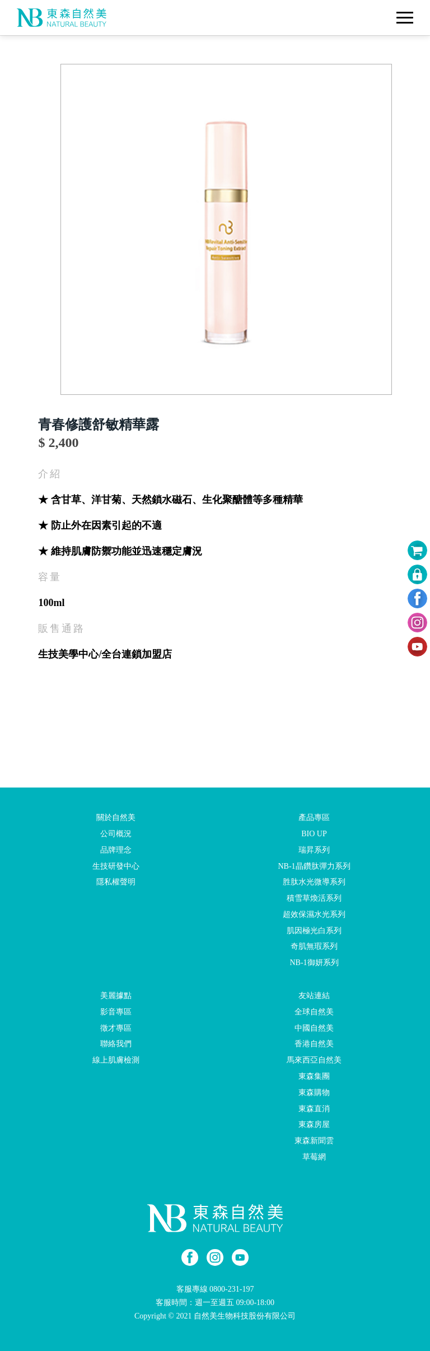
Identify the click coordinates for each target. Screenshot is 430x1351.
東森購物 (314, 1092)
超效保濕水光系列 (314, 914)
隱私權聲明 (115, 882)
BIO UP (314, 834)
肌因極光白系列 (314, 930)
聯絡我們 (116, 1044)
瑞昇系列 (314, 850)
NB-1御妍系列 (313, 962)
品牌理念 (116, 850)
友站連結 (314, 995)
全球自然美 (314, 1012)
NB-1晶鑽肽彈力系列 (314, 865)
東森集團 (314, 1076)
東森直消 (314, 1108)
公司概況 (116, 834)
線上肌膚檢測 (115, 1060)
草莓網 (314, 1157)
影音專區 (116, 1012)
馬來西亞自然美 (314, 1060)
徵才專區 (116, 1027)
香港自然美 (314, 1044)
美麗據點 (116, 995)
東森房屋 (314, 1124)
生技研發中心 (115, 865)
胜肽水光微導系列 (314, 882)
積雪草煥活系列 (314, 898)
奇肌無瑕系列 (314, 946)
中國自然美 (314, 1027)
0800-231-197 (231, 1289)
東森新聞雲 (314, 1140)
